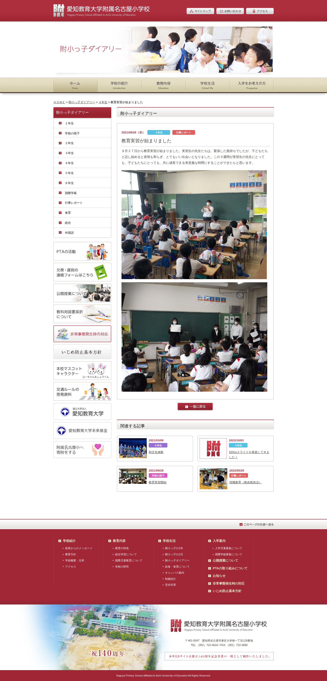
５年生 (69, 173)
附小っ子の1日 (174, 554)
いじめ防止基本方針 (227, 591)
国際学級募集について (228, 554)
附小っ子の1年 (174, 548)
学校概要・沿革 (74, 560)
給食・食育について (177, 566)
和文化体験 (156, 452)
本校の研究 (122, 566)
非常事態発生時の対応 (229, 583)
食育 (68, 212)
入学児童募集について (228, 548)
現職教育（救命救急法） (245, 482)
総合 (68, 222)
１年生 (69, 123)
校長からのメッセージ (78, 548)
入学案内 (219, 541)
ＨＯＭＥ (59, 102)
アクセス (70, 566)
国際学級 (71, 193)
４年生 (103, 102)
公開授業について (225, 560)
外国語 (69, 232)
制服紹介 (170, 578)
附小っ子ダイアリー (82, 102)
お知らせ (219, 576)
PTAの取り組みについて (230, 568)
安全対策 (170, 584)
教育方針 (70, 554)
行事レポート (74, 202)
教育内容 (119, 541)
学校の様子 (72, 133)
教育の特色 (122, 548)
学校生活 (169, 541)
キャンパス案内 (174, 572)
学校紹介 (69, 541)
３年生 (69, 153)
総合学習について (126, 554)
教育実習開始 (157, 482)
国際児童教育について (128, 560)
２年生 (69, 143)
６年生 (69, 183)
